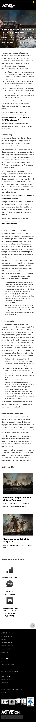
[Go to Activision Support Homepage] (10, 6)
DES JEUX (4, 661)
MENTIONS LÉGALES (6, 679)
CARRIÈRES (4, 639)
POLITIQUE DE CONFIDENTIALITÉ (9, 686)
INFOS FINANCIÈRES (6, 649)
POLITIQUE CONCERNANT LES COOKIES (11, 689)
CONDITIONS (4, 683)
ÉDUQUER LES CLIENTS (7, 646)
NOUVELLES (4, 652)
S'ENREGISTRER (18, 2)
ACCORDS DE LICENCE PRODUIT (9, 671)
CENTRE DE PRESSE (6, 642)
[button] (33, 1)
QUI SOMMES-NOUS (6, 636)
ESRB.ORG (4, 692)
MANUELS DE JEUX (6, 668)
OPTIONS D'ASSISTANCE (7, 665)
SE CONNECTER (28, 2)
